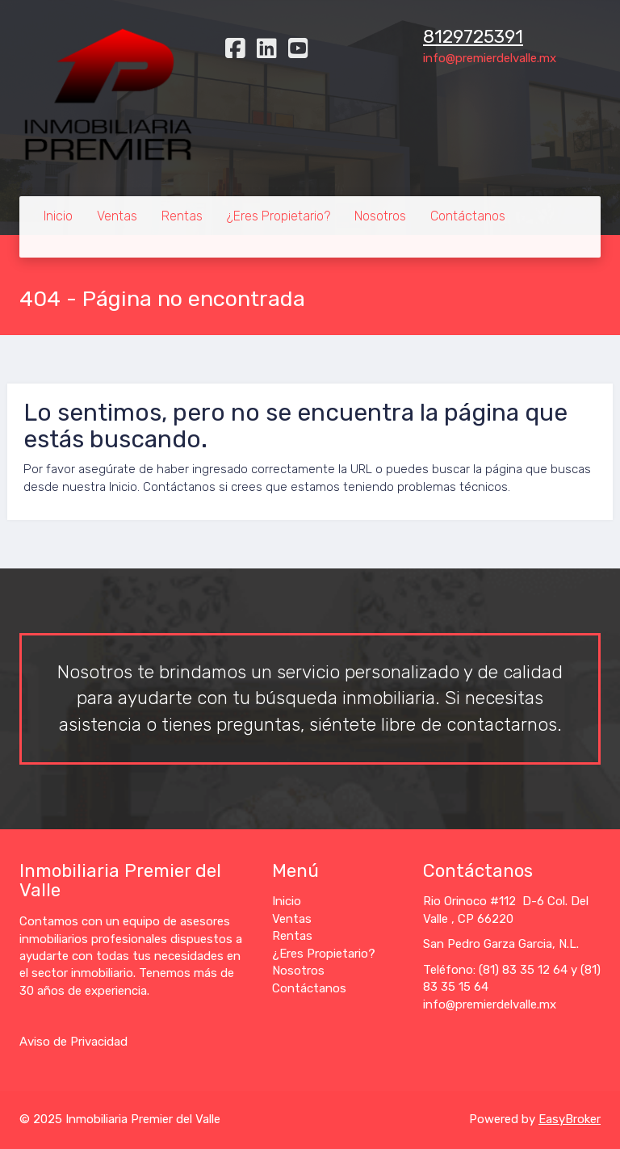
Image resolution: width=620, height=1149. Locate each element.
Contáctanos (467, 216)
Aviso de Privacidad (73, 1041)
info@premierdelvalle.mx (489, 58)
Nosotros (380, 216)
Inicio (58, 216)
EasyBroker (569, 1119)
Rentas (182, 216)
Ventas (117, 216)
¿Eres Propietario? (278, 216)
